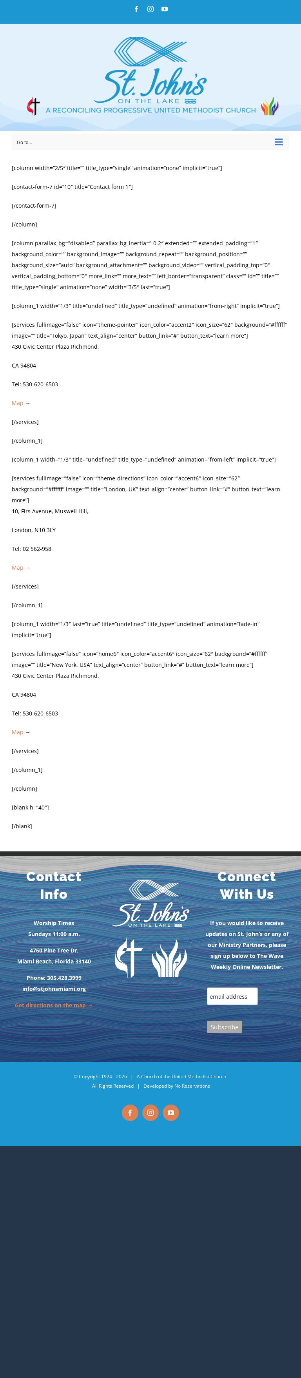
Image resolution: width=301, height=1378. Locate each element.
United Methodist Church (199, 1076)
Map (18, 403)
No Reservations (192, 1086)
